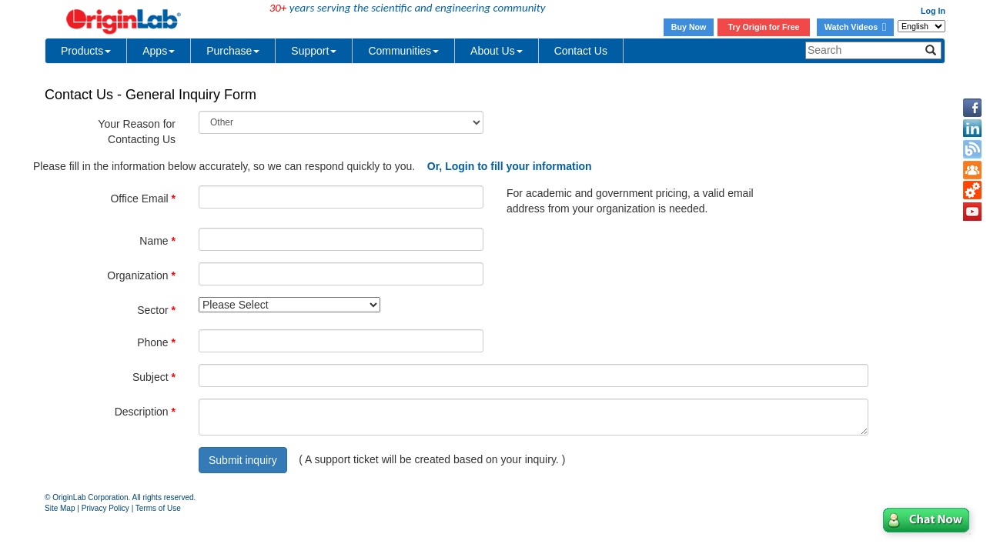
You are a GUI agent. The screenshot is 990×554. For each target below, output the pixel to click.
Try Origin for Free (764, 27)
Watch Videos (855, 27)
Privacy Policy (105, 508)
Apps (158, 51)
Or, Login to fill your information (509, 166)
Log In (933, 10)
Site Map (60, 508)
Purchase (232, 51)
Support (313, 51)
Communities (403, 51)
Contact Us (580, 51)
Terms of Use (158, 508)
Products (86, 51)
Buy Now (689, 27)
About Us (496, 51)
